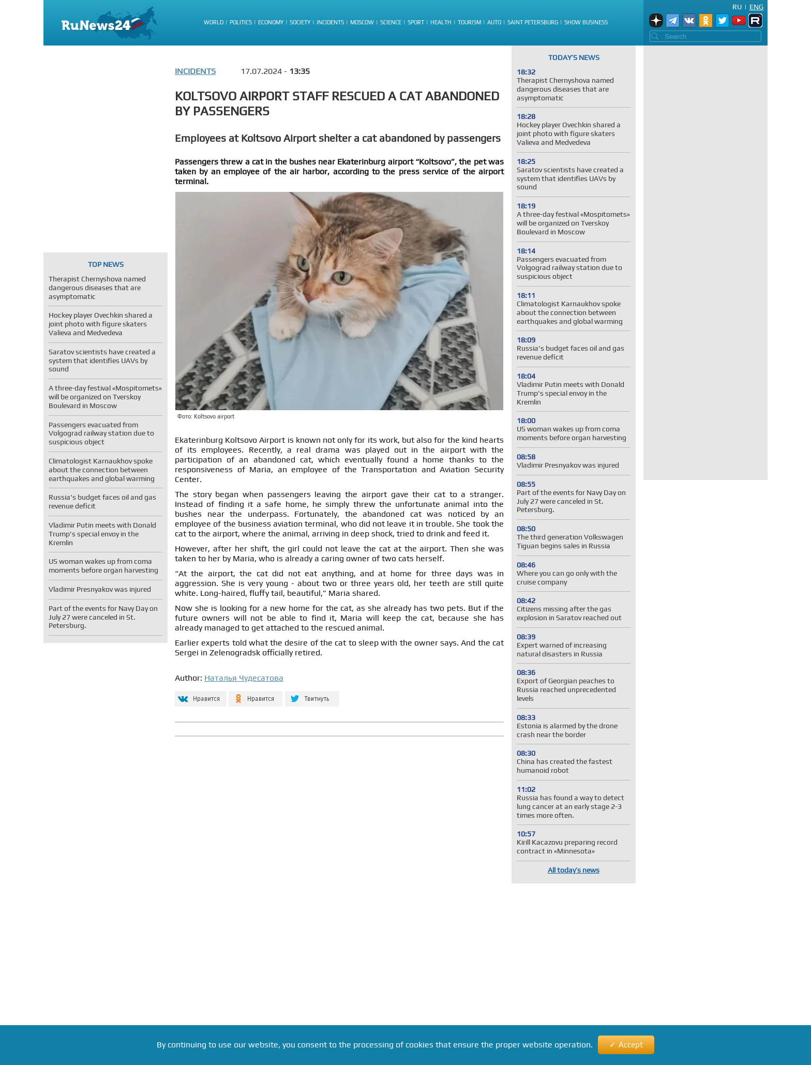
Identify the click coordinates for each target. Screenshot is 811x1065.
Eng (756, 7)
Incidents (330, 22)
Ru (737, 7)
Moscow (362, 22)
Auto (494, 22)
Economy (270, 22)
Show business (586, 22)
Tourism (469, 22)
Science (390, 22)
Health (441, 22)
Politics (241, 22)
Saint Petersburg (532, 22)
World (213, 22)
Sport (416, 22)
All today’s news (573, 870)
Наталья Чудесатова (243, 678)
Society (300, 22)
